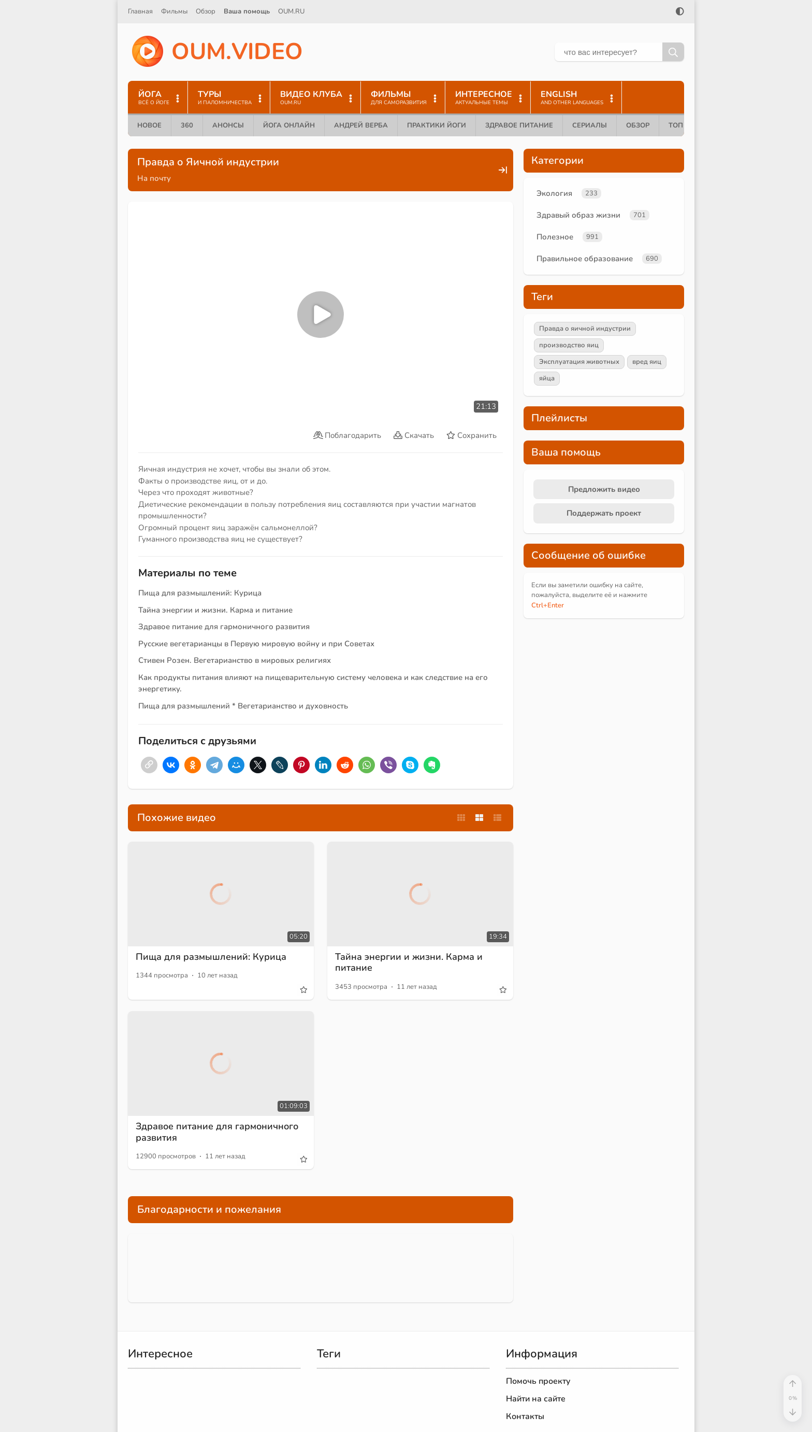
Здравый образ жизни (578, 215)
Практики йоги (436, 125)
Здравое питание (519, 125)
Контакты (525, 1416)
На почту (154, 178)
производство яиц (569, 345)
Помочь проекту (538, 1381)
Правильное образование (584, 258)
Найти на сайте (536, 1399)
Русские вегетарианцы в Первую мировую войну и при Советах (256, 644)
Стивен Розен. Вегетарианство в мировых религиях (234, 660)
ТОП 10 (681, 125)
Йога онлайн (289, 125)
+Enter (547, 605)
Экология (554, 193)
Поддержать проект (604, 513)
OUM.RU (291, 11)
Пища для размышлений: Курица (200, 593)
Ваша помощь (247, 11)
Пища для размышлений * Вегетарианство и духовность (243, 706)
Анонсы (228, 125)
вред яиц (646, 361)
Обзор (205, 11)
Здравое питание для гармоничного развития (224, 626)
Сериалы (589, 125)
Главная (140, 11)
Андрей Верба (361, 125)
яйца (547, 378)
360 (187, 125)
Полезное (554, 237)
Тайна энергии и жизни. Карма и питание (215, 610)
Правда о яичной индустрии (585, 328)
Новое (149, 125)
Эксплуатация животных (579, 361)
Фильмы (174, 11)
